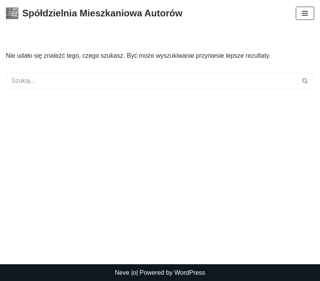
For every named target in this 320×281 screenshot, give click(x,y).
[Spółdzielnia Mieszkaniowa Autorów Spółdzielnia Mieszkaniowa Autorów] (94, 13)
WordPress (189, 272)
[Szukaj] (151, 81)
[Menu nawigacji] (305, 13)
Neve (122, 272)
